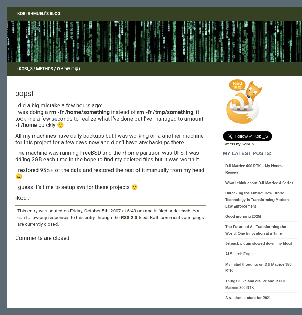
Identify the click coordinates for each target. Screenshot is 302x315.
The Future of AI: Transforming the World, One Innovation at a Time (255, 230)
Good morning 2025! (243, 216)
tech (185, 210)
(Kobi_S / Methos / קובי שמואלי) (48, 68)
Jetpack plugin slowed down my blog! (258, 243)
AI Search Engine (240, 254)
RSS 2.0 (129, 217)
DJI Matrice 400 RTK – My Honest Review (254, 169)
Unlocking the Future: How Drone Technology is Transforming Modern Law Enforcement (257, 199)
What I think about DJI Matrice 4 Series (259, 183)
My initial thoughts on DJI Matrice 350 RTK (258, 267)
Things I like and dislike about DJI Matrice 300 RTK (255, 284)
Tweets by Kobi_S (238, 144)
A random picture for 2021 (248, 298)
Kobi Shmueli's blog (38, 13)
